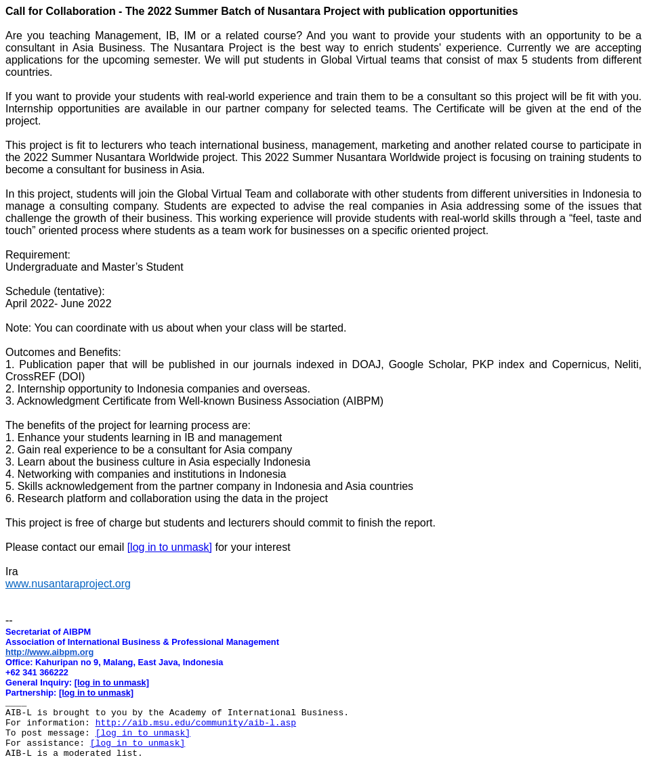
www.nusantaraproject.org (68, 583)
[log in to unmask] (169, 547)
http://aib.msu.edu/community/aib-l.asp (196, 723)
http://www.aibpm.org (49, 652)
